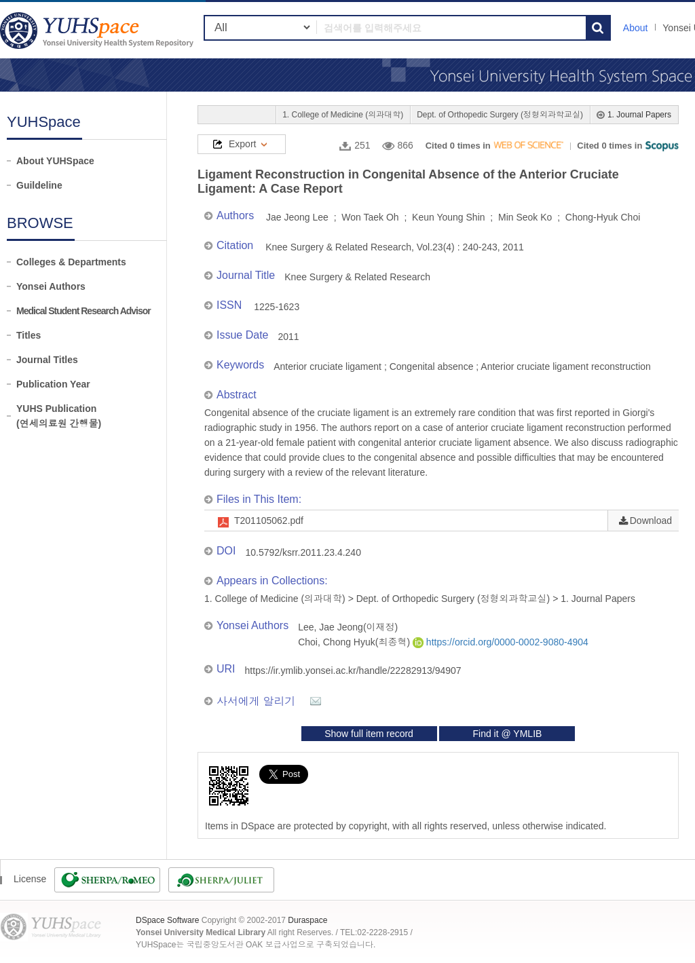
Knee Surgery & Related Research (357, 276)
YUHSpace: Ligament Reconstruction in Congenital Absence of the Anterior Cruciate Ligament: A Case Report (98, 30)
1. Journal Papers (639, 114)
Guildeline (39, 185)
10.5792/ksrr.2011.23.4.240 (302, 552)
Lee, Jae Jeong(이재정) (348, 627)
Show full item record (368, 733)
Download (651, 520)
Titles (28, 335)
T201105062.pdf (268, 520)
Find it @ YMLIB (507, 733)
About (635, 27)
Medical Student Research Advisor (83, 310)
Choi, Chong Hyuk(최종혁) (355, 642)
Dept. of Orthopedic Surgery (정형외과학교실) (500, 114)
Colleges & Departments (71, 262)
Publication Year (53, 384)
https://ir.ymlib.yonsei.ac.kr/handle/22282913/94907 (353, 670)
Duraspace (307, 920)
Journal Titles (47, 359)
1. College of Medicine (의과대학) (342, 114)
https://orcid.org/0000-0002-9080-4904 (500, 642)
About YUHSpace (55, 160)
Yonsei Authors (51, 286)
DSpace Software (167, 920)
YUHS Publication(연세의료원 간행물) (58, 416)
